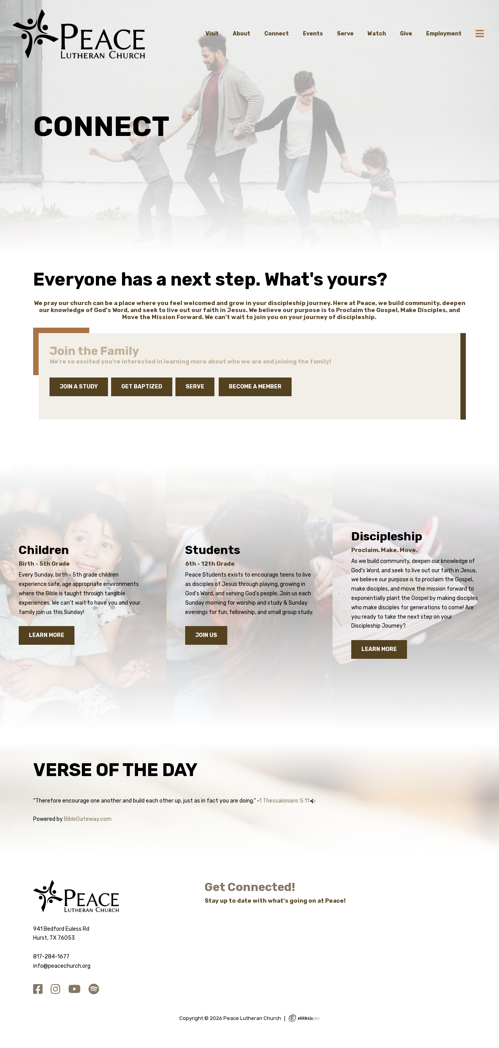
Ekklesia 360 (304, 1018)
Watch (377, 33)
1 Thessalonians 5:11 (284, 800)
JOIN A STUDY (79, 386)
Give (406, 33)
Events (313, 33)
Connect (276, 33)
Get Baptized (141, 386)
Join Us (206, 635)
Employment (444, 33)
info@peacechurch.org (61, 966)
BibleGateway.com (87, 819)
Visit (212, 33)
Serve (345, 33)
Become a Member (255, 386)
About (241, 33)
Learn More (46, 635)
